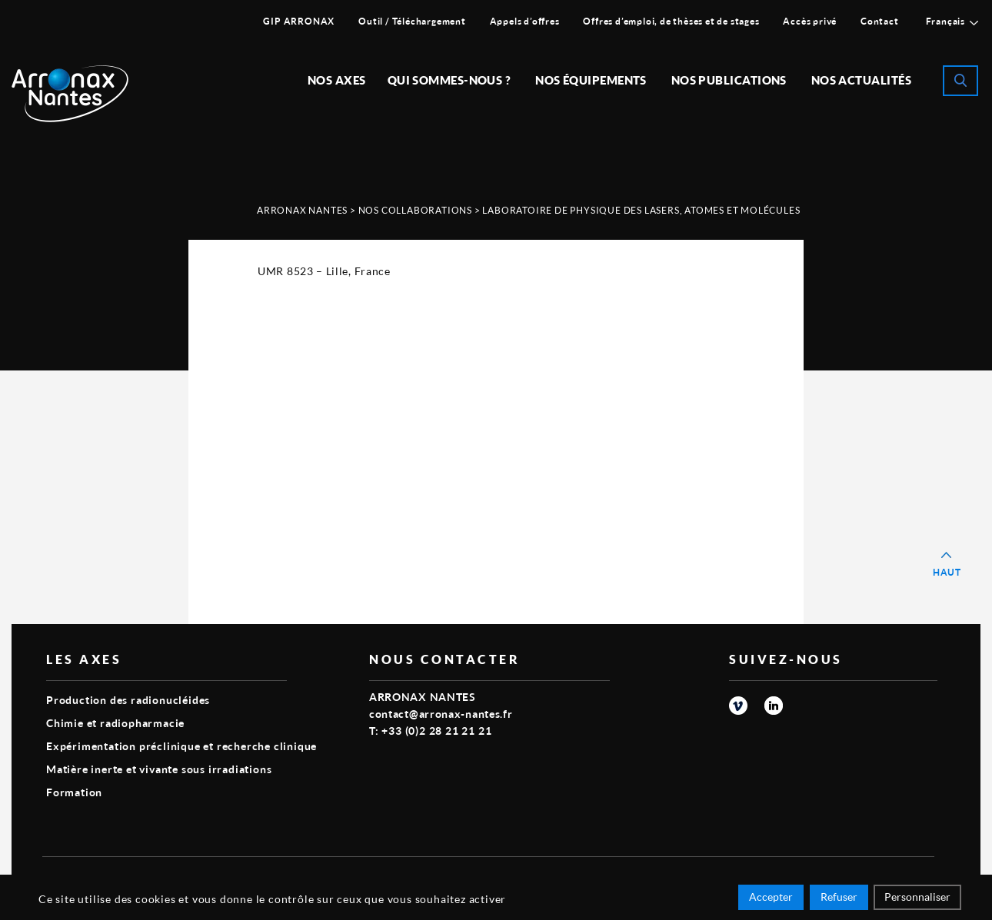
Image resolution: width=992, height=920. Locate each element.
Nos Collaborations (415, 210)
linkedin (773, 705)
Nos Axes (337, 80)
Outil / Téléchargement (412, 21)
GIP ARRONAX (299, 21)
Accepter (771, 898)
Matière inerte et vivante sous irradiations (158, 769)
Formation (74, 792)
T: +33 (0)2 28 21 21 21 (430, 730)
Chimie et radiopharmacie (115, 722)
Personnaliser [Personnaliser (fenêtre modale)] (917, 898)
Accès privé (810, 21)
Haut (947, 572)
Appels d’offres (525, 21)
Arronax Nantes (302, 210)
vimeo (738, 705)
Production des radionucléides (128, 699)
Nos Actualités (861, 80)
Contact (880, 21)
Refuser (839, 898)
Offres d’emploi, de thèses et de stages (671, 21)
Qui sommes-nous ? (449, 80)
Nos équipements (591, 80)
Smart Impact (900, 878)
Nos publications (729, 80)
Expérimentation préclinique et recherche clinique (181, 745)
